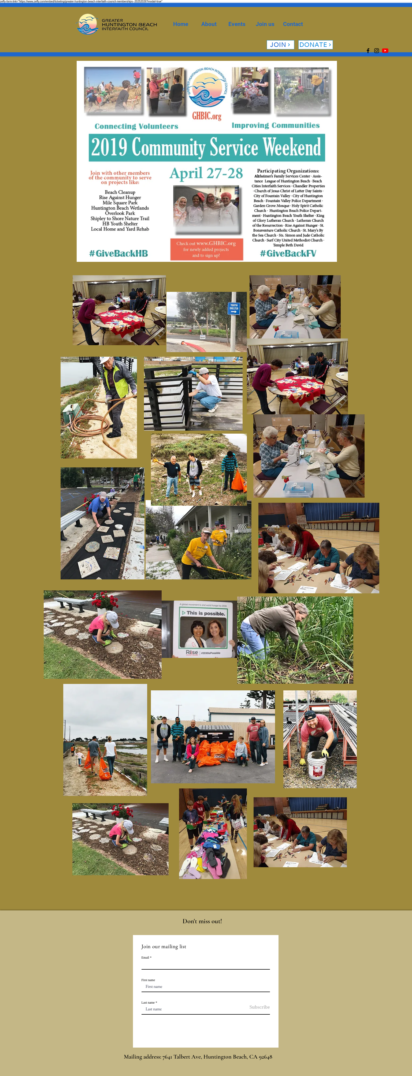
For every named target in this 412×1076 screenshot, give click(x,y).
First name (148, 980)
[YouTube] (385, 50)
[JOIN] (280, 44)
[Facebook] (368, 50)
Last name (148, 1002)
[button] (209, 24)
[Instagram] (376, 50)
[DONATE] (315, 44)
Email (145, 957)
